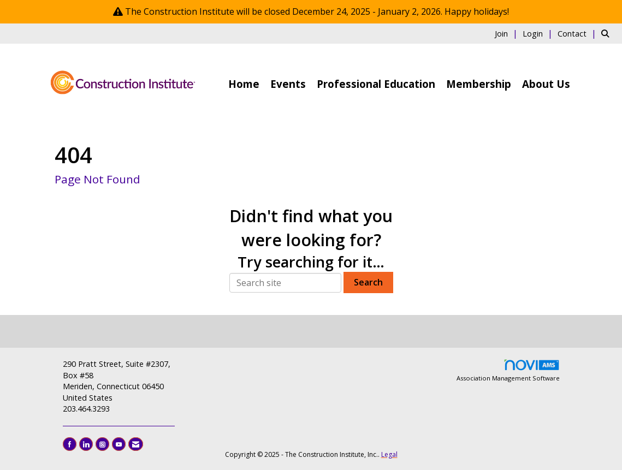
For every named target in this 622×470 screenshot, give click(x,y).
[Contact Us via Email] (135, 444)
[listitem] (507, 33)
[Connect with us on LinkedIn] (86, 444)
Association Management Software (508, 370)
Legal (389, 454)
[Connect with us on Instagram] (102, 444)
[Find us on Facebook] (69, 444)
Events (288, 84)
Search (368, 282)
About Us (546, 84)
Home (243, 84)
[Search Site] (607, 33)
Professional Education (376, 84)
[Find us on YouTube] (119, 444)
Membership (478, 84)
